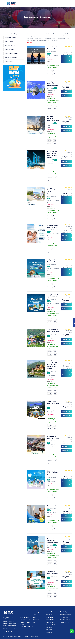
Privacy (26, 636)
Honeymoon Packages (10, 37)
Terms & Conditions (33, 636)
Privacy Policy (49, 617)
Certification (49, 632)
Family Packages (9, 41)
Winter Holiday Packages (11, 57)
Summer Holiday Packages (11, 53)
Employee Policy (50, 622)
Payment (35, 625)
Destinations (36, 620)
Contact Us (49, 614)
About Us (35, 614)
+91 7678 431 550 (25, 620)
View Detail (66, 57)
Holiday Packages (9, 49)
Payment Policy (50, 620)
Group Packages (9, 61)
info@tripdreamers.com (27, 626)
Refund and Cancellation (49, 629)
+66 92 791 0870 (25, 622)
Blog (34, 622)
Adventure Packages (10, 45)
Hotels (34, 617)
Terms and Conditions (51, 625)
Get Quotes (66, 61)
